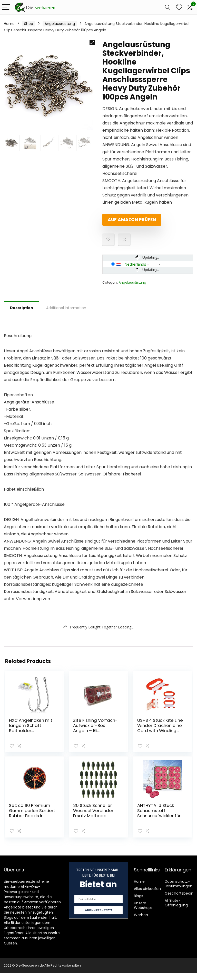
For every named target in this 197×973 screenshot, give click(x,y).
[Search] (167, 7)
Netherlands (135, 264)
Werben (141, 914)
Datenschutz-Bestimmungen (178, 884)
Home (9, 23)
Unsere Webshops (143, 905)
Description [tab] (21, 307)
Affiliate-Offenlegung (176, 903)
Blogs (138, 895)
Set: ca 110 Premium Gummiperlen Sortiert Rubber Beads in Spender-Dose (32, 813)
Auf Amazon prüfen (132, 220)
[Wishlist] (179, 7)
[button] (92, 42)
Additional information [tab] (66, 307)
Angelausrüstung (60, 23)
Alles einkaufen (147, 888)
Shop (28, 23)
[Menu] (6, 7)
